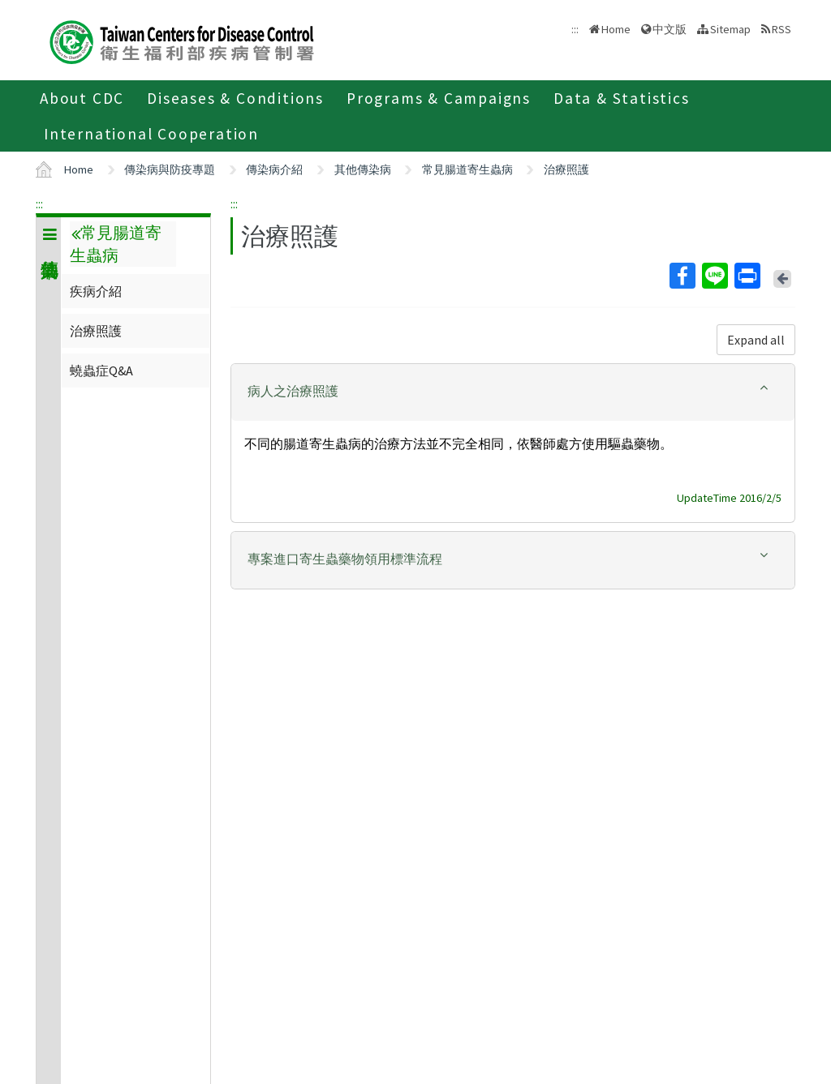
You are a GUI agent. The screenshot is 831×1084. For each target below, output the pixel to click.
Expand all (756, 340)
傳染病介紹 (274, 169)
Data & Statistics (621, 98)
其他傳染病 (362, 169)
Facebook (681, 276)
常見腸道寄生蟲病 (467, 169)
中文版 (669, 29)
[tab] (512, 392)
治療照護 (566, 169)
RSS (781, 29)
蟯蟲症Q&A (101, 370)
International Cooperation (151, 134)
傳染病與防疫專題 (169, 169)
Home (616, 29)
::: (39, 203)
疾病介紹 (96, 291)
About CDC (82, 98)
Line (714, 276)
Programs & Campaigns (439, 98)
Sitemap (730, 29)
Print (746, 276)
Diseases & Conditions (235, 98)
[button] (513, 391)
